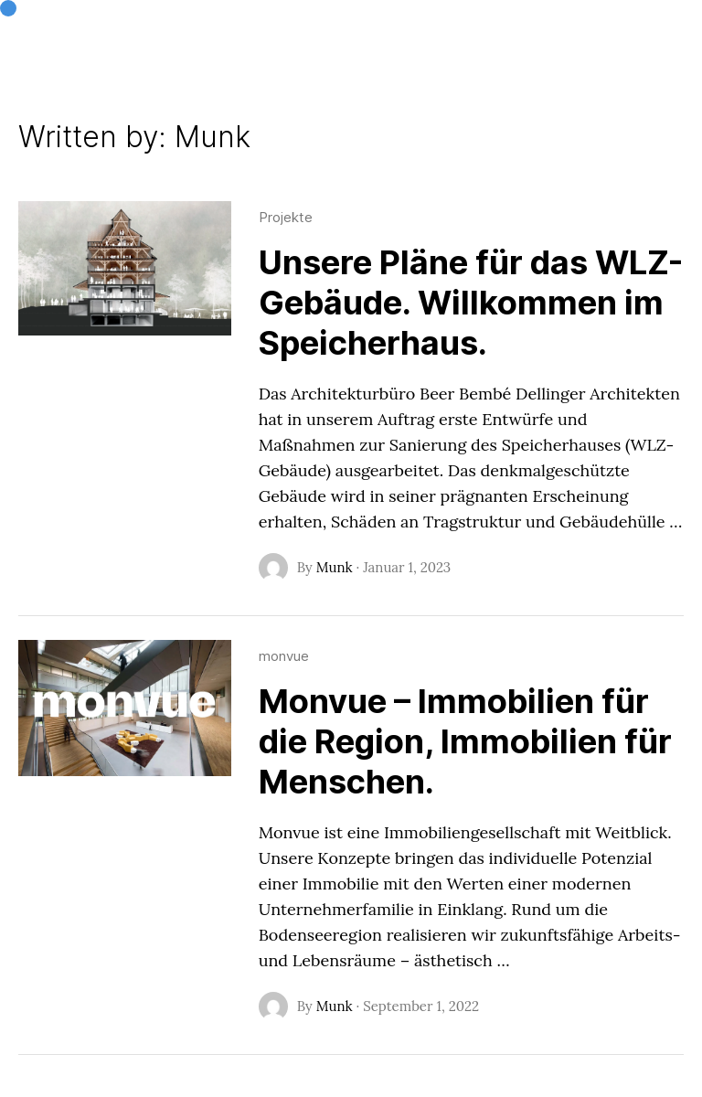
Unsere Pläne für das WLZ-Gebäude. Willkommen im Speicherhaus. (471, 302)
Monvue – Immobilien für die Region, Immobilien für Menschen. (465, 741)
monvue (284, 656)
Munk (334, 567)
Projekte (286, 217)
